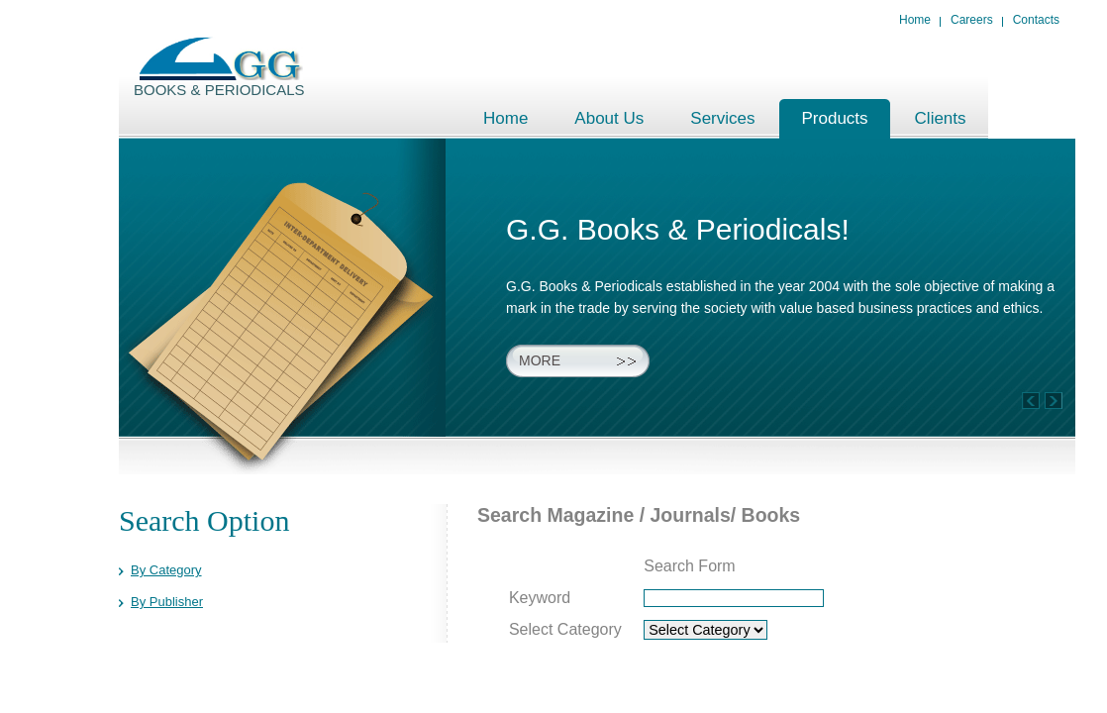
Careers (972, 20)
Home (915, 20)
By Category (166, 569)
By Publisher (167, 601)
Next (1031, 400)
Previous (1053, 400)
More (539, 360)
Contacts (1036, 20)
